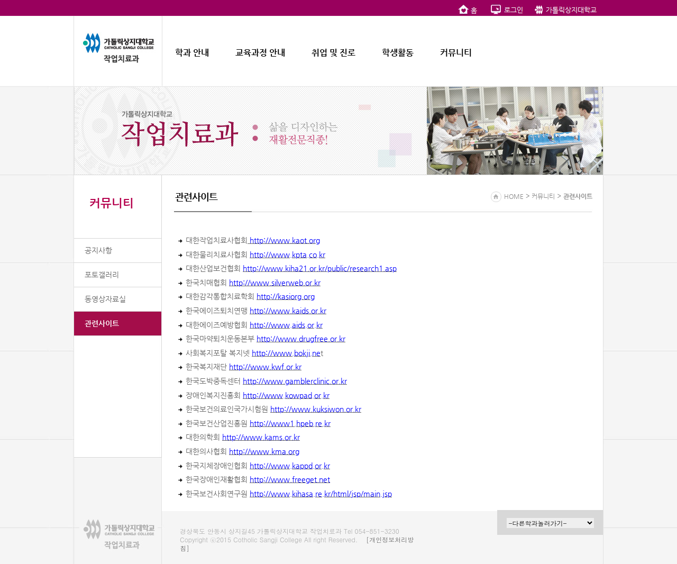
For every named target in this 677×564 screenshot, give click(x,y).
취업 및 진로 (333, 53)
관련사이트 (102, 323)
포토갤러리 (102, 274)
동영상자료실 (105, 299)
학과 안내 (192, 53)
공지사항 (98, 250)
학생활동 (398, 53)
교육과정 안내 (260, 53)
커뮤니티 (456, 53)
